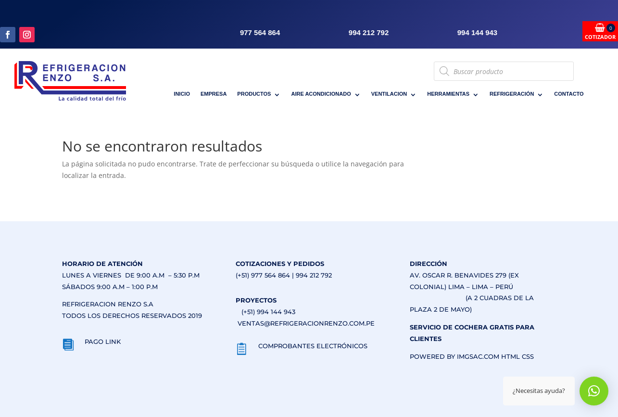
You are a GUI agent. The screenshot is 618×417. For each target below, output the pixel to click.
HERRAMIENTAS (448, 94)
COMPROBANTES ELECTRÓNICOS (312, 346)
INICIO (182, 94)
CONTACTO (568, 94)
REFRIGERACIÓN (512, 94)
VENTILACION (389, 94)
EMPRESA (214, 94)
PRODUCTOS (254, 94)
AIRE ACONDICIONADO (321, 94)
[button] (594, 391)
